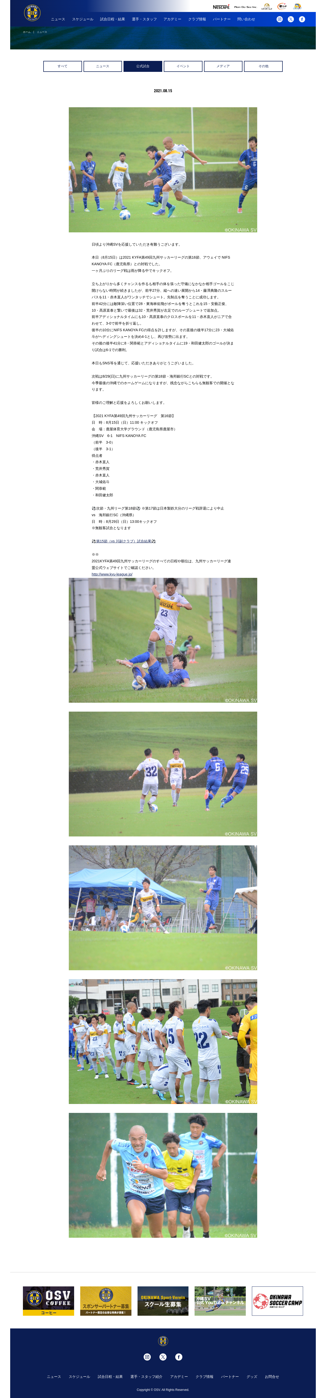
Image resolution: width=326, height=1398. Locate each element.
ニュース (58, 19)
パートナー (222, 19)
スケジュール (82, 19)
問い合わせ (246, 19)
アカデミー (172, 19)
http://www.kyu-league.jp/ (112, 574)
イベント (183, 66)
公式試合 (143, 66)
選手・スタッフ (144, 19)
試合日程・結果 (112, 19)
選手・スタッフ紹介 (146, 1377)
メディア (223, 66)
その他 (263, 66)
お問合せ (272, 1377)
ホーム (27, 32)
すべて (62, 66)
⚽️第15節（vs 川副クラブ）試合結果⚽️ (124, 541)
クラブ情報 (197, 19)
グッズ (252, 1377)
